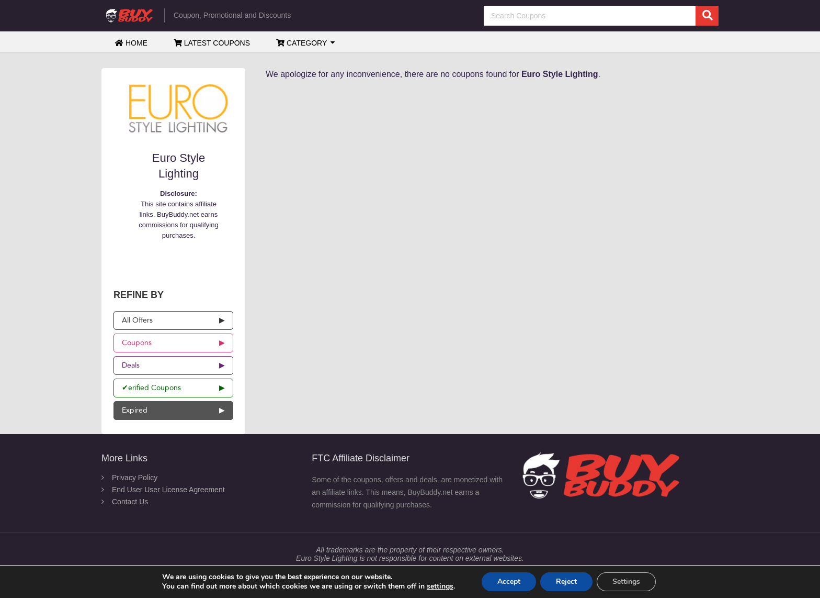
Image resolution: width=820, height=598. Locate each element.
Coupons (137, 343)
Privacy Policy (134, 477)
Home (131, 43)
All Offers (137, 320)
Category (301, 43)
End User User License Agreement (168, 489)
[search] (707, 16)
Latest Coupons (212, 43)
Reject (566, 581)
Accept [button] (508, 581)
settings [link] (440, 586)
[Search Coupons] (601, 16)
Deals (131, 365)
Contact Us (130, 501)
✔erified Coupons (151, 388)
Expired (134, 410)
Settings (626, 581)
